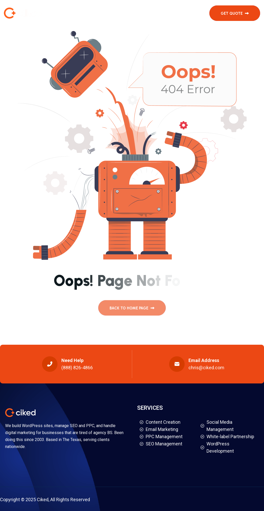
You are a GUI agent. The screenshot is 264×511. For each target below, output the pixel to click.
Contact (177, 12)
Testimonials (128, 12)
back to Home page (132, 309)
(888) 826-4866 (77, 367)
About (154, 12)
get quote (235, 13)
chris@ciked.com (206, 367)
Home (73, 12)
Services (95, 12)
